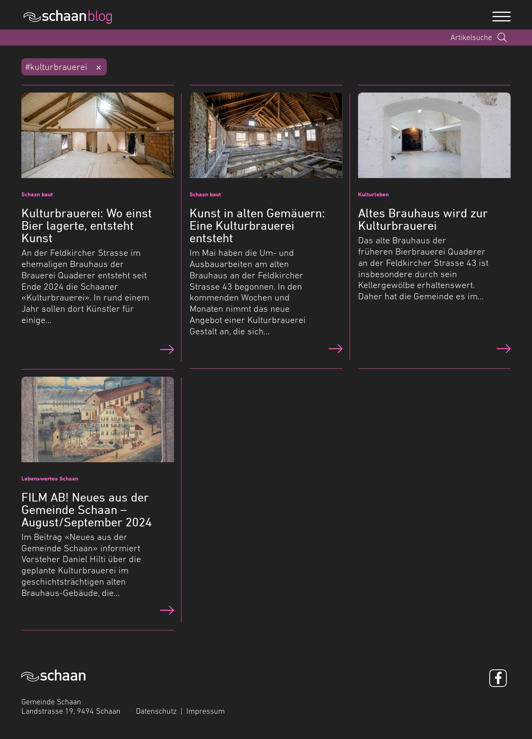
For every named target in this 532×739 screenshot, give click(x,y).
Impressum (205, 711)
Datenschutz (156, 711)
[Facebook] (498, 678)
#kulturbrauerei (56, 66)
